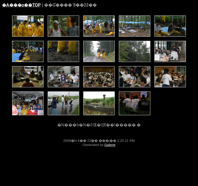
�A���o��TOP (21, 5)
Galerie (110, 145)
